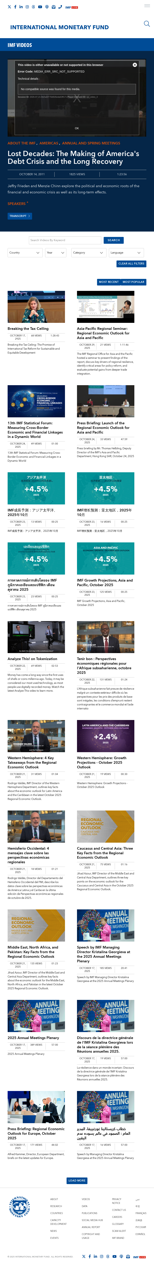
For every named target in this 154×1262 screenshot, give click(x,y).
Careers (117, 1211)
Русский (141, 1221)
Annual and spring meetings (91, 143)
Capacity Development (58, 1216)
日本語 (139, 1214)
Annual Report (91, 1221)
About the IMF (21, 143)
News (53, 1225)
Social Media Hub (92, 1214)
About (54, 1193)
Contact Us (119, 1204)
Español (140, 1228)
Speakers (16, 204)
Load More (77, 1174)
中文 (138, 1200)
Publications (89, 1207)
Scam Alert (119, 1225)
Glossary (118, 1218)
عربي (138, 1193)
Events (54, 1232)
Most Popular (132, 277)
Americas (49, 143)
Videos (86, 1193)
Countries (56, 1207)
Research (56, 1200)
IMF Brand (118, 1232)
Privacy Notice (116, 1195)
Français (141, 1207)
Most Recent (105, 277)
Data (84, 1200)
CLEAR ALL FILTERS (130, 261)
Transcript (21, 216)
